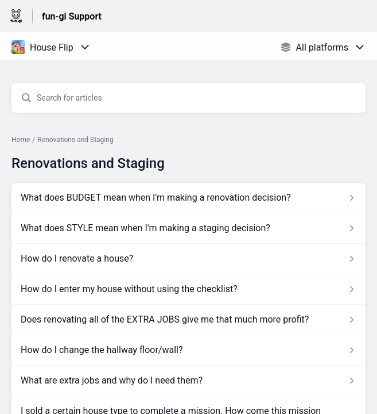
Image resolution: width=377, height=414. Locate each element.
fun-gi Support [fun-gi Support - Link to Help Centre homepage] (72, 16)
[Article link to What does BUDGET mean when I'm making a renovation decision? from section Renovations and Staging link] (188, 198)
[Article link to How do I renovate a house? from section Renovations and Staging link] (188, 259)
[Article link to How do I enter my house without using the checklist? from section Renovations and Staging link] (188, 289)
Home (20, 140)
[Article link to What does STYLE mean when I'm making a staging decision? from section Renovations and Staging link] (188, 228)
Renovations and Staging (75, 140)
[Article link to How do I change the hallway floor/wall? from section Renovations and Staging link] (188, 350)
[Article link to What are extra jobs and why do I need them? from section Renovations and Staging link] (188, 381)
